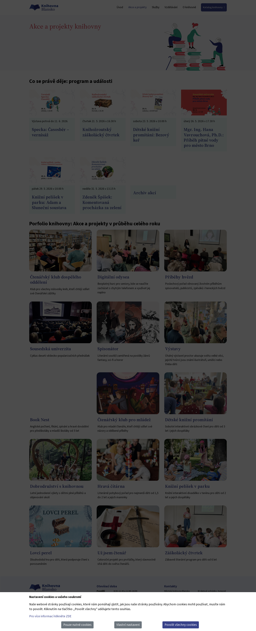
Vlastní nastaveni (128, 624)
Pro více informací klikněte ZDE (50, 616)
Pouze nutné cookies (77, 624)
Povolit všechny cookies (181, 624)
